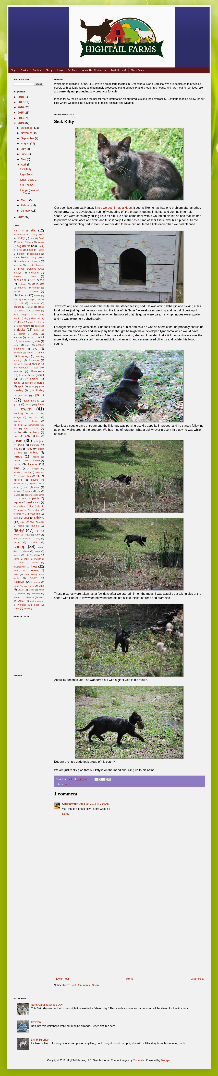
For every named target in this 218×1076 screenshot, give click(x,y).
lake (20, 452)
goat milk (23, 395)
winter (21, 601)
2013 (21, 123)
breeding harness (35, 265)
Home (130, 978)
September (28, 138)
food (37, 364)
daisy (37, 310)
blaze (30, 250)
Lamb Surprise (40, 1039)
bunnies (18, 280)
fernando (34, 360)
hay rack (34, 417)
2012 (21, 217)
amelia (31, 230)
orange (17, 495)
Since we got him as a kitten (113, 207)
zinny (26, 608)
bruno (34, 276)
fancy (41, 352)
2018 (21, 96)
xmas (16, 608)
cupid (20, 310)
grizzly (17, 404)
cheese (17, 291)
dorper (41, 322)
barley (21, 238)
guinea (28, 404)
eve (35, 348)
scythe (34, 542)
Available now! (118, 70)
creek (41, 307)
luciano (32, 464)
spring (16, 559)
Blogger (165, 1060)
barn (32, 238)
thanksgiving (20, 566)
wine (41, 597)
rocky (16, 534)
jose (38, 436)
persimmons (33, 502)
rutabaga (26, 538)
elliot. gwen (25, 341)
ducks (21, 329)
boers (41, 250)
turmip (37, 582)
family (29, 352)
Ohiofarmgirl (70, 803)
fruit (41, 375)
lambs (18, 456)
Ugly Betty (26, 174)
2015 (21, 112)
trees (16, 574)
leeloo (36, 457)
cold (21, 303)
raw (32, 522)
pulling (17, 518)
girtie (31, 386)
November (27, 133)
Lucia (17, 464)
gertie (40, 382)
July (24, 148)
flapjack (27, 364)
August (25, 143)
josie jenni (39, 441)
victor (21, 589)
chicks (37, 295)
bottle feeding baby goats (29, 257)
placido (40, 506)
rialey (19, 530)
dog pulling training (34, 318)
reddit (41, 522)
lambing (33, 452)
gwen (26, 409)
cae (42, 280)
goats (38, 394)
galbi (21, 379)
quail (26, 517)
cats (42, 284)
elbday (30, 337)
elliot (41, 337)
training (34, 570)
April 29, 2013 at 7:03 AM (94, 803)
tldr (24, 570)
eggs (35, 333)
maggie (35, 468)
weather (22, 593)
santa (16, 542)
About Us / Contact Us (94, 70)
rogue (27, 534)
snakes (17, 555)
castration (22, 284)
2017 (21, 102)
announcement (21, 234)
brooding (34, 272)
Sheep (49, 70)
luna (17, 468)
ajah (16, 230)
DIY (34, 314)
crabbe (29, 307)
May (24, 159)
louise (36, 460)
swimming (39, 559)
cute (29, 310)
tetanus (35, 562)
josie (18, 440)
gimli (20, 386)
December (27, 127)
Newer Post (62, 978)
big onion (23, 246)
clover (41, 299)
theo (16, 570)
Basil (41, 238)
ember (17, 345)
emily (27, 345)
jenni (27, 436)
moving (34, 479)
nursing (17, 491)
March (25, 200)
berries (20, 242)
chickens (20, 295)
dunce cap (39, 330)
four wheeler (21, 367)
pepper (17, 502)
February (26, 205)
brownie (17, 276)
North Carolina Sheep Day (47, 1004)
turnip (16, 586)
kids (29, 448)
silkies (26, 551)
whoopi (17, 597)
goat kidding (37, 390)
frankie (23, 375)
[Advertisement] (129, 921)
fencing (17, 360)
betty (30, 242)
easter (22, 334)
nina (26, 487)
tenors (22, 562)
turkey (33, 578)
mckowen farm (24, 476)
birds (19, 250)
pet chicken (19, 506)
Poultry (24, 70)
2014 (21, 118)
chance (22, 287)
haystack (18, 421)
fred (33, 375)
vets (41, 585)
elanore (18, 337)
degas (25, 314)
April (24, 164)
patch (35, 498)
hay (31, 413)
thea (33, 566)
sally (38, 538)
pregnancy (19, 514)
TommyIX (138, 1060)
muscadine (19, 483)
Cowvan (36, 1022)
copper (17, 307)
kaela (21, 445)
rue (15, 538)
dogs (20, 322)
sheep (19, 546)
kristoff (41, 449)
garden (34, 379)
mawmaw (39, 472)
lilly (26, 460)
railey (23, 522)
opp (38, 491)
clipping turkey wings (24, 299)
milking (18, 479)
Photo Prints (137, 70)
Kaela (70, 779)
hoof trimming (31, 428)
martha (27, 472)
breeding (18, 265)
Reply (65, 813)
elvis (37, 341)
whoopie (30, 597)
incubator (34, 432)
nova (36, 487)
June (24, 154)
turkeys (19, 582)
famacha (18, 352)
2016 (21, 107)
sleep (37, 551)
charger (36, 287)
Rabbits (37, 70)
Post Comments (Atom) (85, 985)
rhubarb (35, 525)
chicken (33, 291)
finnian (17, 364)
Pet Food (72, 70)
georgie (29, 382)
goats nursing (31, 400)
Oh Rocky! (26, 185)
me (38, 475)
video (31, 589)
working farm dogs (28, 604)
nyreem (28, 491)
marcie (17, 472)
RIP (37, 531)
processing (34, 513)
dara (16, 314)
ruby (37, 534)
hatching (18, 413)
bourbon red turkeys (29, 261)
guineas (39, 404)
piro (31, 506)
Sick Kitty (25, 169)
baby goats (38, 234)
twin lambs (29, 586)
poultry (36, 510)
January (26, 210)
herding (18, 424)
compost (35, 303)
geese (17, 382)
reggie (21, 526)
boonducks (35, 254)
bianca (41, 242)
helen (35, 421)
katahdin (34, 445)
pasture (22, 498)
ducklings (39, 326)
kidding (18, 448)
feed (38, 356)
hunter (67, 784)
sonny (36, 555)
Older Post (197, 978)
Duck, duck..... (28, 179)
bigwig (41, 246)
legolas (17, 460)
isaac (16, 436)
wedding (36, 593)
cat (33, 284)
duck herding (23, 326)
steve (27, 559)
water (41, 589)
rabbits (39, 517)
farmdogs (24, 356)
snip (27, 555)
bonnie (21, 253)
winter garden (37, 601)
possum (22, 510)
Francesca (37, 371)
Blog (13, 70)
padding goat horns (34, 495)
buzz (32, 280)
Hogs (60, 70)
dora (30, 322)
